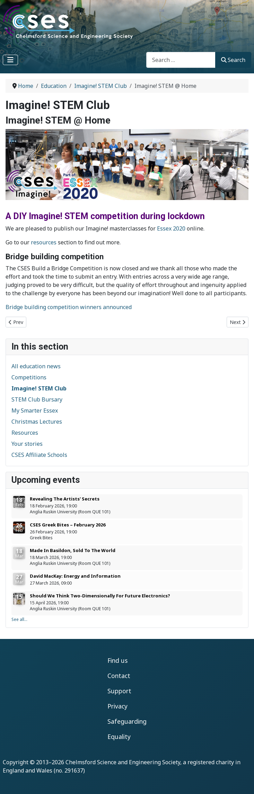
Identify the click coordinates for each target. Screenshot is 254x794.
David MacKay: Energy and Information (75, 576)
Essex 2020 (171, 228)
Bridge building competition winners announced (69, 307)
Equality (119, 736)
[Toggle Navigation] (10, 60)
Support (119, 691)
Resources (24, 432)
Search (233, 60)
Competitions (28, 377)
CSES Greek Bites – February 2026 (67, 525)
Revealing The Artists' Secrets (64, 499)
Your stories (27, 444)
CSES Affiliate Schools (39, 455)
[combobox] (181, 59)
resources (43, 242)
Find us (117, 660)
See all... (19, 619)
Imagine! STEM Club (39, 388)
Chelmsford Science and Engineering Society (122, 762)
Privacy (117, 706)
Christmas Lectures (36, 421)
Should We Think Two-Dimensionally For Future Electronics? (100, 596)
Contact (118, 675)
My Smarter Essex (34, 410)
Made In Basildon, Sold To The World (72, 550)
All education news (36, 366)
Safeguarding (127, 721)
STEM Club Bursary (36, 399)
